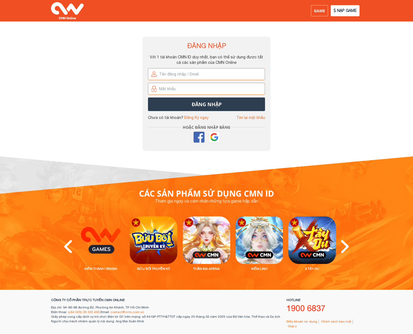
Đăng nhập (207, 104)
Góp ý (292, 326)
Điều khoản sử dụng (301, 321)
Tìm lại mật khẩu (250, 117)
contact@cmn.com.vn (127, 312)
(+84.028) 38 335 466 (84, 312)
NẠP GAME (345, 10)
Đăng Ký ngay (196, 117)
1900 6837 (306, 308)
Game (319, 10)
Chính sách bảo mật (336, 321)
